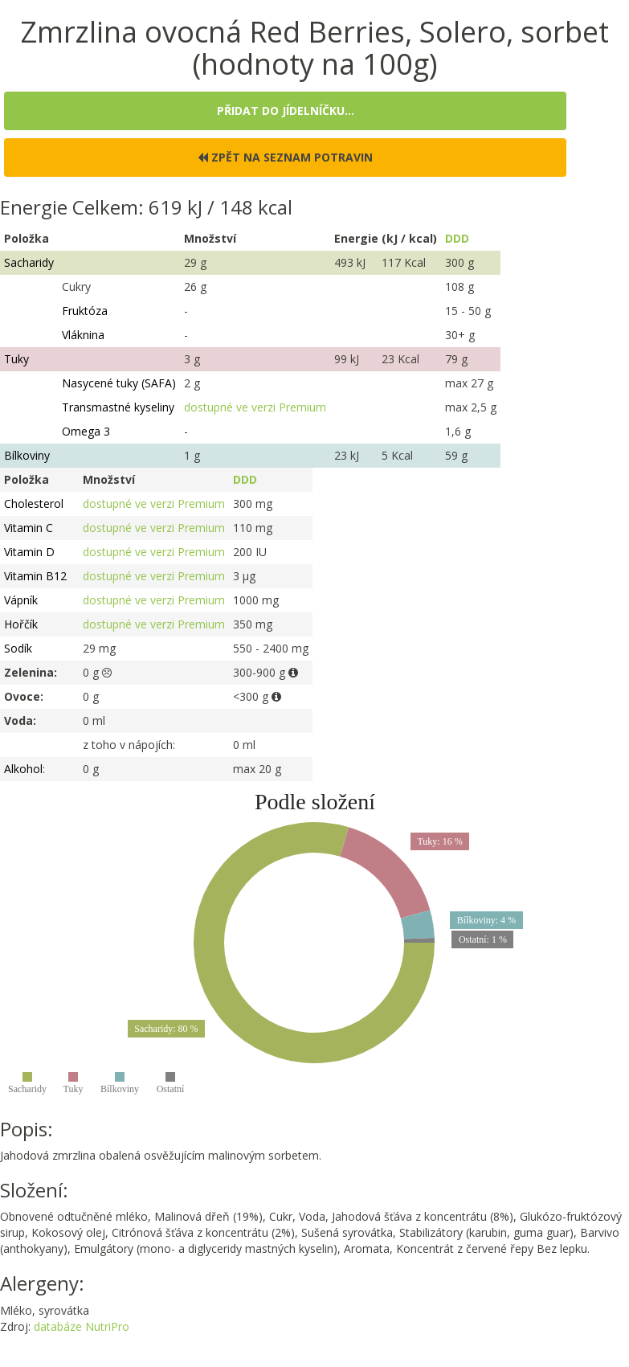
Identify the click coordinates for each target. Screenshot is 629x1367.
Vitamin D (29, 551)
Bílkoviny (27, 455)
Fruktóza (85, 310)
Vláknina (83, 334)
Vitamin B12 (35, 575)
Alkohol (23, 768)
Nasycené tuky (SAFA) (119, 383)
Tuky (16, 358)
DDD (457, 238)
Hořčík (21, 624)
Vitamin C (28, 527)
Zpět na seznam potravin (285, 157)
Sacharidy (29, 262)
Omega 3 (86, 431)
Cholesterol (33, 503)
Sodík (18, 648)
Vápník (21, 600)
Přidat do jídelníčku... (285, 110)
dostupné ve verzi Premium (255, 407)
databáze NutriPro (81, 1326)
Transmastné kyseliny (118, 407)
